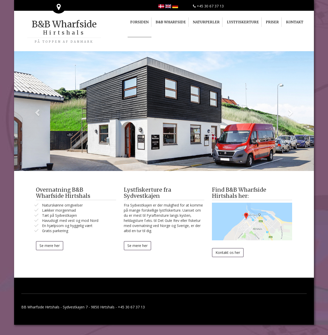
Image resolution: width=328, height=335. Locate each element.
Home (168, 6)
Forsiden (161, 6)
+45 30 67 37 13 (208, 6)
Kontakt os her (228, 252)
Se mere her (49, 245)
